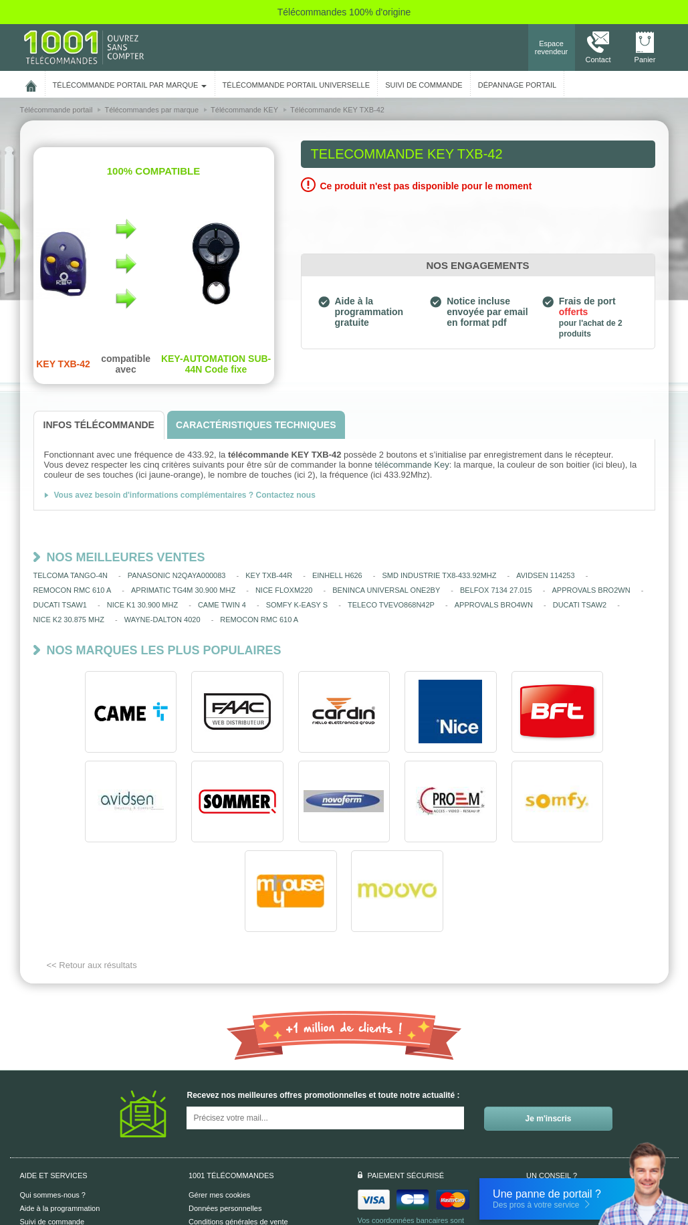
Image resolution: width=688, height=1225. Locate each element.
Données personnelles (225, 1119)
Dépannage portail (517, 85)
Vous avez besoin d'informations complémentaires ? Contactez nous (185, 495)
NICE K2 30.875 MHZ (68, 620)
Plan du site (208, 1159)
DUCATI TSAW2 (579, 605)
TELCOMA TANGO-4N (70, 575)
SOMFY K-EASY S (297, 605)
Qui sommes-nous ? (53, 1105)
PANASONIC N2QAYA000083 (177, 575)
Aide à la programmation (60, 1119)
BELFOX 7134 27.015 (496, 590)
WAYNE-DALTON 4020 (162, 620)
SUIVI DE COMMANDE (424, 85)
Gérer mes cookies (219, 1105)
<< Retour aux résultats (92, 875)
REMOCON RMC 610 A (72, 590)
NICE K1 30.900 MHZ (142, 605)
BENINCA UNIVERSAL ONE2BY (386, 590)
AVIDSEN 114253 (545, 575)
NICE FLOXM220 (284, 590)
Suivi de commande (52, 1132)
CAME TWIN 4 (222, 605)
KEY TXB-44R (268, 575)
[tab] (98, 425)
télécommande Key (411, 465)
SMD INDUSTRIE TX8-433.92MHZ (439, 575)
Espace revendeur (551, 47)
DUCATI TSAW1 (60, 605)
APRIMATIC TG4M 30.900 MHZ (183, 590)
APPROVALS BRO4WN (494, 605)
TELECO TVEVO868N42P (391, 605)
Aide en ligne (41, 1145)
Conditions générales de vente (238, 1132)
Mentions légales (216, 1145)
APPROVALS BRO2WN (591, 590)
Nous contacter (580, 1109)
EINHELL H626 (337, 575)
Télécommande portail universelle (296, 85)
